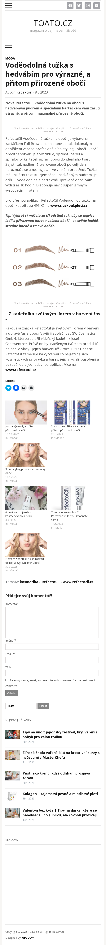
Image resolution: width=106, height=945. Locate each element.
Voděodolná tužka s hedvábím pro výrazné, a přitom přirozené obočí (48, 74)
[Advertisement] (53, 876)
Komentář (11, 604)
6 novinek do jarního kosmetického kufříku (18, 514)
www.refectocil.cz (20, 369)
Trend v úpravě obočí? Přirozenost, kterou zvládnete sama (69, 516)
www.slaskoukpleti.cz (68, 205)
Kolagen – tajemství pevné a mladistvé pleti (60, 793)
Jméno (9, 640)
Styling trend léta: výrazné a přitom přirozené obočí (68, 428)
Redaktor (24, 92)
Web (8, 667)
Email (8, 654)
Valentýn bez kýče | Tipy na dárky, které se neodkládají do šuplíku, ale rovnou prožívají (60, 812)
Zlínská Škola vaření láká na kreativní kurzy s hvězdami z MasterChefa (61, 755)
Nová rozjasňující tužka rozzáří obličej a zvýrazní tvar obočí (24, 560)
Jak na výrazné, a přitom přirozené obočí (20, 428)
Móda (10, 58)
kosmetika (29, 581)
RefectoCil (51, 581)
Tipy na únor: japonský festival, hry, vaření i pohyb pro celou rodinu (60, 734)
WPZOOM (27, 937)
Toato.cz (53, 23)
